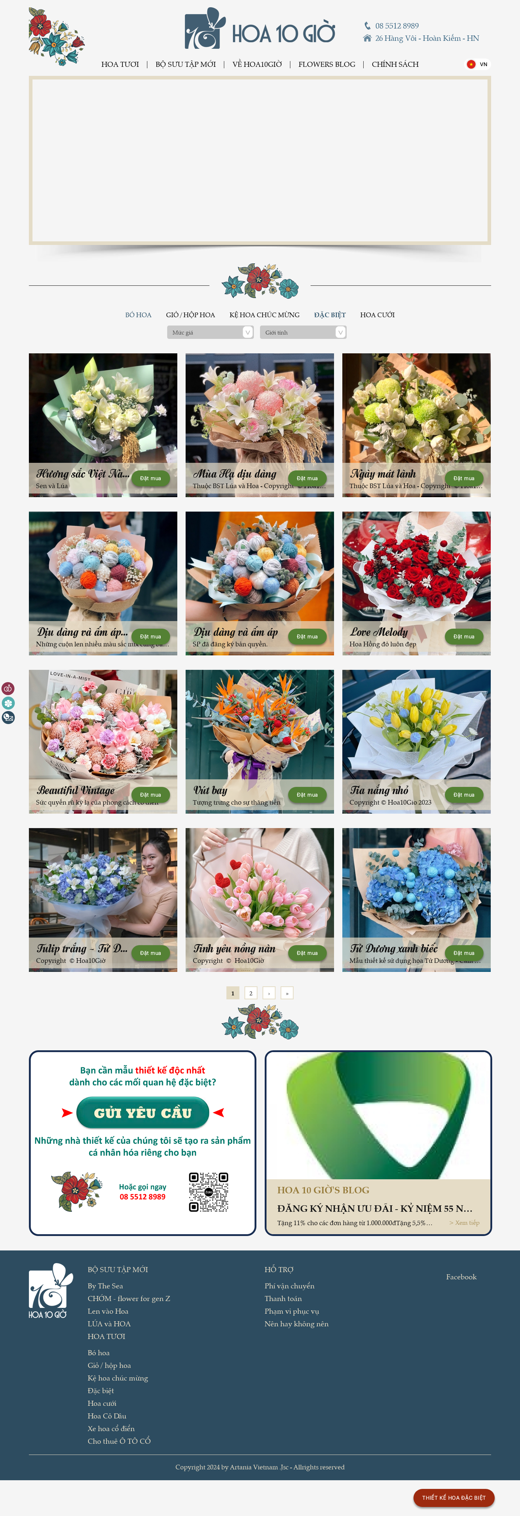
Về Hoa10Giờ (257, 64)
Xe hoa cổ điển (111, 1428)
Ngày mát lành (383, 473)
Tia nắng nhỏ (379, 790)
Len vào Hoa (108, 1311)
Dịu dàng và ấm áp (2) (85, 632)
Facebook (461, 1276)
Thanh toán (283, 1298)
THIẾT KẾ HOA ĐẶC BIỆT (454, 1498)
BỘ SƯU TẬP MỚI (186, 64)
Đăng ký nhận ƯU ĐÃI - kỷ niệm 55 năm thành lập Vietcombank (378, 1207)
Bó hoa (138, 314)
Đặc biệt (330, 314)
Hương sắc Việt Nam (84, 473)
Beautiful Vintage (75, 790)
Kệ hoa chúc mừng (265, 314)
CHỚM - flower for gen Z (129, 1298)
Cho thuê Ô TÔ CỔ (119, 1441)
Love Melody (379, 632)
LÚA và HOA (109, 1323)
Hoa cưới (377, 314)
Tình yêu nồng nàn (235, 948)
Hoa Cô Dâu (107, 1416)
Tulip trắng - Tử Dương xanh (101, 948)
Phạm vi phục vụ (292, 1311)
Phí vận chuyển (290, 1285)
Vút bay (210, 790)
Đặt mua (150, 478)
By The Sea (105, 1285)
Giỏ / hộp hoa (190, 314)
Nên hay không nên (297, 1323)
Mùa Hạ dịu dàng (235, 473)
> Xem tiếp (464, 1222)
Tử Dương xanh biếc (394, 948)
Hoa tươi (120, 64)
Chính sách (395, 64)
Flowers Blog (327, 64)
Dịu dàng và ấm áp (236, 632)
